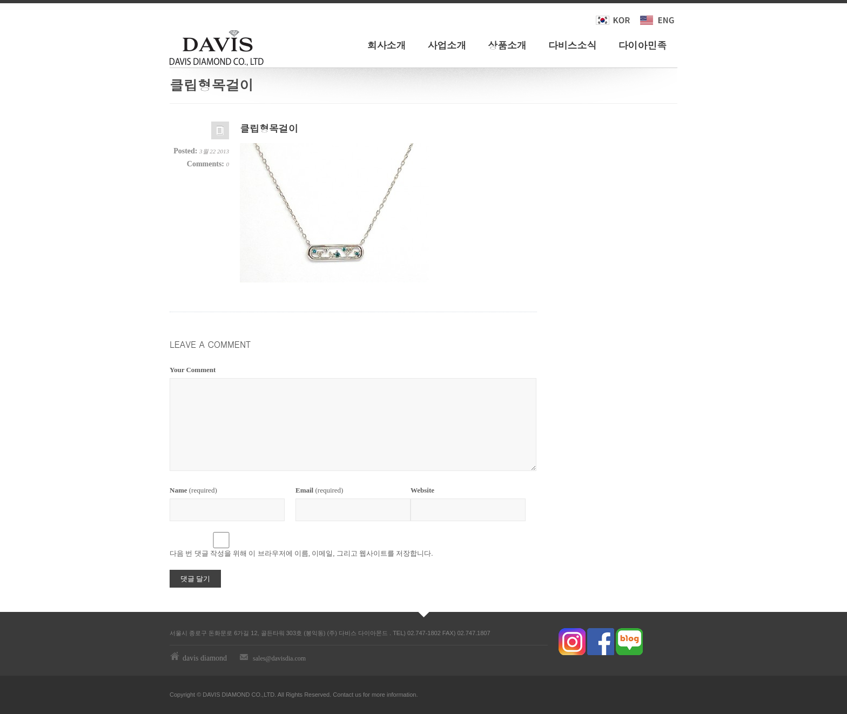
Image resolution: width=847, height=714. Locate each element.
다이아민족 (642, 45)
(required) (193, 490)
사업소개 (446, 45)
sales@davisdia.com (279, 658)
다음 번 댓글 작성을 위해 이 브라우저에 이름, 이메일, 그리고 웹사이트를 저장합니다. (301, 553)
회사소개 (386, 45)
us (358, 694)
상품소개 (507, 45)
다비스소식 (572, 45)
